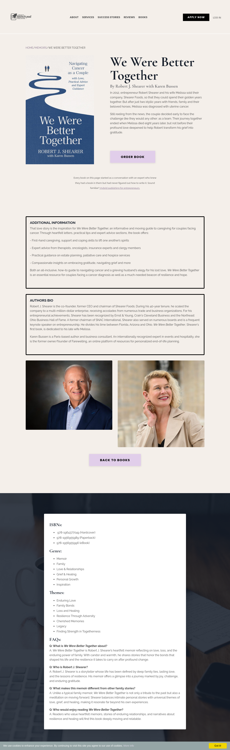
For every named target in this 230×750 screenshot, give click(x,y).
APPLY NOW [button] (196, 17)
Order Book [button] (133, 157)
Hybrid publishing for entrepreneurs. (119, 188)
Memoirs (41, 47)
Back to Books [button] (115, 460)
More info (128, 745)
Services (88, 17)
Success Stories (109, 17)
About (74, 17)
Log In (217, 17)
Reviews (129, 17)
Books (142, 17)
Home (29, 47)
